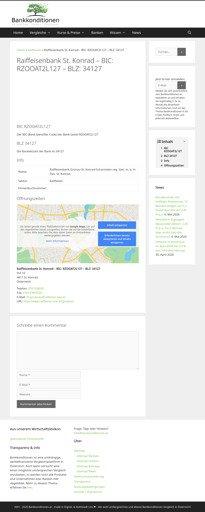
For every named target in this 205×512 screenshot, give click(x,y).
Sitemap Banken (88, 456)
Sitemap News (86, 471)
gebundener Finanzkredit (27, 439)
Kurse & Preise (72, 33)
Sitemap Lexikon (88, 461)
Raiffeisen (34, 50)
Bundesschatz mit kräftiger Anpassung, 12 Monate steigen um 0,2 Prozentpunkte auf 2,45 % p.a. (172, 205)
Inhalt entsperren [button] (117, 225)
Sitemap (79, 451)
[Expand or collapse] (184, 141)
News (136, 32)
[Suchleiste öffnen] (189, 33)
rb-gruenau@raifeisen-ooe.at (45, 297)
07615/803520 (32, 293)
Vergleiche (42, 33)
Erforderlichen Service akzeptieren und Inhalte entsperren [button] (117, 239)
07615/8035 (36, 288)
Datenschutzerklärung (89, 476)
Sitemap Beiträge (88, 466)
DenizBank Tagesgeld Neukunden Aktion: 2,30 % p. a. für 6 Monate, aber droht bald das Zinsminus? (172, 227)
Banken (97, 32)
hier (29, 487)
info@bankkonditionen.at (91, 433)
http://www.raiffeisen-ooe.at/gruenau (49, 301)
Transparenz (82, 481)
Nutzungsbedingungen (89, 487)
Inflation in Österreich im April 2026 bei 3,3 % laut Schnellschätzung (171, 246)
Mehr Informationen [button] (57, 241)
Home (18, 32)
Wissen (119, 33)
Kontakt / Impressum (88, 492)
